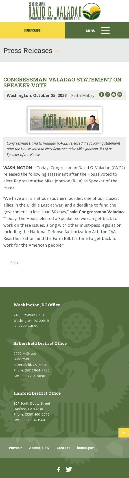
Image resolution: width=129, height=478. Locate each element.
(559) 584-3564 (32, 420)
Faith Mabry (82, 95)
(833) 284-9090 (32, 375)
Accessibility (39, 448)
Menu (98, 32)
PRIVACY (15, 448)
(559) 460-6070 (37, 414)
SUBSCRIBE (32, 30)
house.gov (85, 448)
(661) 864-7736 (37, 370)
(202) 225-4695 (25, 326)
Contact (63, 448)
